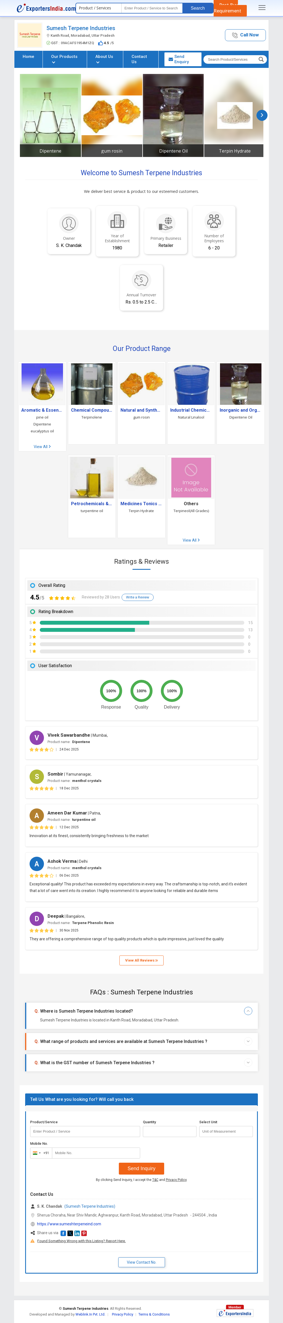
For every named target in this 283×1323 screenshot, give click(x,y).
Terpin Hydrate (235, 150)
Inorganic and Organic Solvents (241, 410)
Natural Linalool (191, 417)
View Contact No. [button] (141, 1262)
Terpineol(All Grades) (191, 510)
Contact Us (139, 59)
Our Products (64, 58)
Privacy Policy (176, 1180)
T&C (155, 1180)
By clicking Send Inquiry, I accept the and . (141, 1180)
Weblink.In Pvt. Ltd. (90, 1314)
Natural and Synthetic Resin (141, 410)
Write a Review (137, 597)
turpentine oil (92, 510)
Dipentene (50, 150)
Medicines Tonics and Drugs (141, 503)
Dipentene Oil (173, 150)
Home (28, 56)
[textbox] (152, 8)
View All (42, 446)
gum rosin (111, 150)
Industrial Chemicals (191, 410)
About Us (104, 58)
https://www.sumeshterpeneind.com (69, 1224)
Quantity (149, 1122)
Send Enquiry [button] (179, 59)
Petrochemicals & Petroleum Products (92, 503)
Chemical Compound (92, 410)
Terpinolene (92, 417)
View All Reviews (141, 960)
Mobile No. (39, 1143)
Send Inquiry (141, 1168)
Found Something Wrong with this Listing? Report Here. (81, 1241)
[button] (245, 35)
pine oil (42, 417)
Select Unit (208, 1122)
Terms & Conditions (154, 1314)
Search (198, 8)
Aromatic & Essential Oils (42, 410)
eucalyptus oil (42, 430)
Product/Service (44, 1122)
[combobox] (40, 1153)
